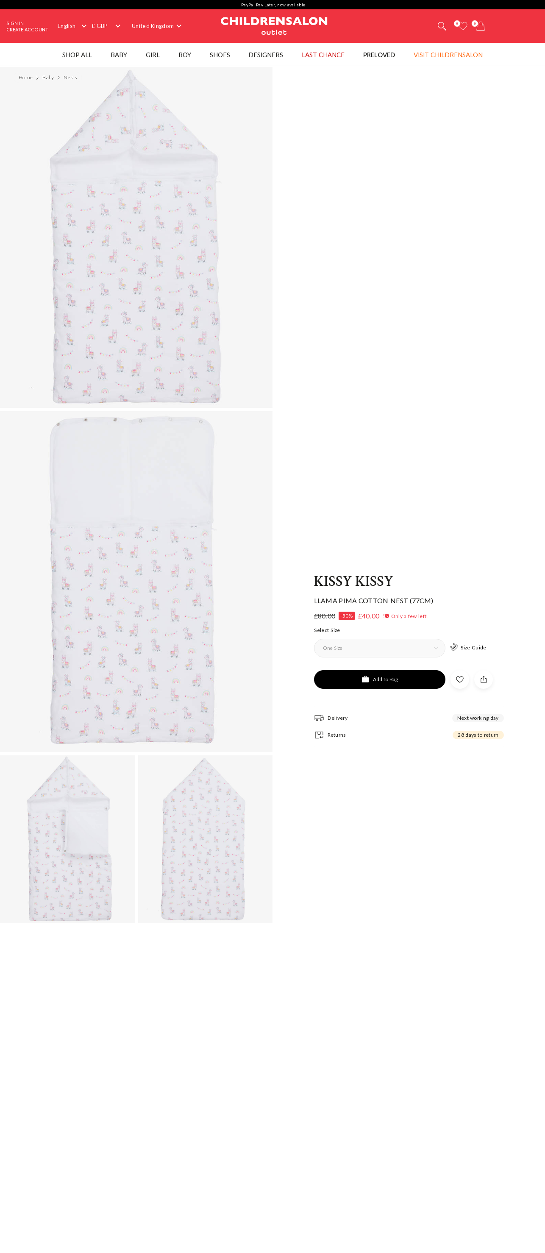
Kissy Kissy (354, 560)
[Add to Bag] (379, 658)
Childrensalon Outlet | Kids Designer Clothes (274, 25)
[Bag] (480, 26)
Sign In (15, 23)
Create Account (27, 29)
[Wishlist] (463, 26)
